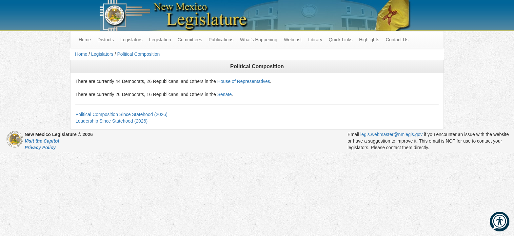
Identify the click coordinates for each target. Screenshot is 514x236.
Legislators (131, 39)
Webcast (293, 39)
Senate (224, 94)
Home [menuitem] (85, 39)
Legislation (160, 39)
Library (315, 39)
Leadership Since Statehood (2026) (111, 121)
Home (81, 54)
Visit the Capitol (42, 141)
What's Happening (258, 39)
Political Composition (138, 54)
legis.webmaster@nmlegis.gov (391, 134)
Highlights (369, 39)
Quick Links (340, 39)
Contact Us (397, 39)
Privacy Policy (40, 147)
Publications (220, 39)
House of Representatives (243, 81)
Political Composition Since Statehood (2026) (121, 114)
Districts (105, 39)
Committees (190, 39)
